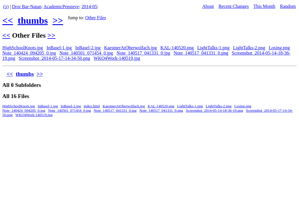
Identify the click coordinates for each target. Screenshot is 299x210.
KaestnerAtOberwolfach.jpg (130, 47)
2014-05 (89, 6)
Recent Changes (233, 6)
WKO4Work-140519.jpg (117, 58)
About (208, 6)
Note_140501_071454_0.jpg (86, 52)
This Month (264, 6)
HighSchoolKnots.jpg (22, 47)
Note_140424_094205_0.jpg (29, 52)
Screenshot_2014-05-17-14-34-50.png (54, 58)
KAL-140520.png (177, 47)
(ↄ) (6, 6)
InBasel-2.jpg (88, 47)
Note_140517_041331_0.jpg (143, 52)
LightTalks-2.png (249, 47)
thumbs (33, 20)
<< (7, 20)
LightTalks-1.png (213, 47)
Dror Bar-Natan (26, 6)
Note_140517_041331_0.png (201, 52)
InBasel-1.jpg (59, 47)
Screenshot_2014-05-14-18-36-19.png (214, 110)
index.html (92, 106)
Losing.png (279, 47)
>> (58, 20)
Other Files (95, 17)
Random (288, 6)
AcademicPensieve (61, 6)
